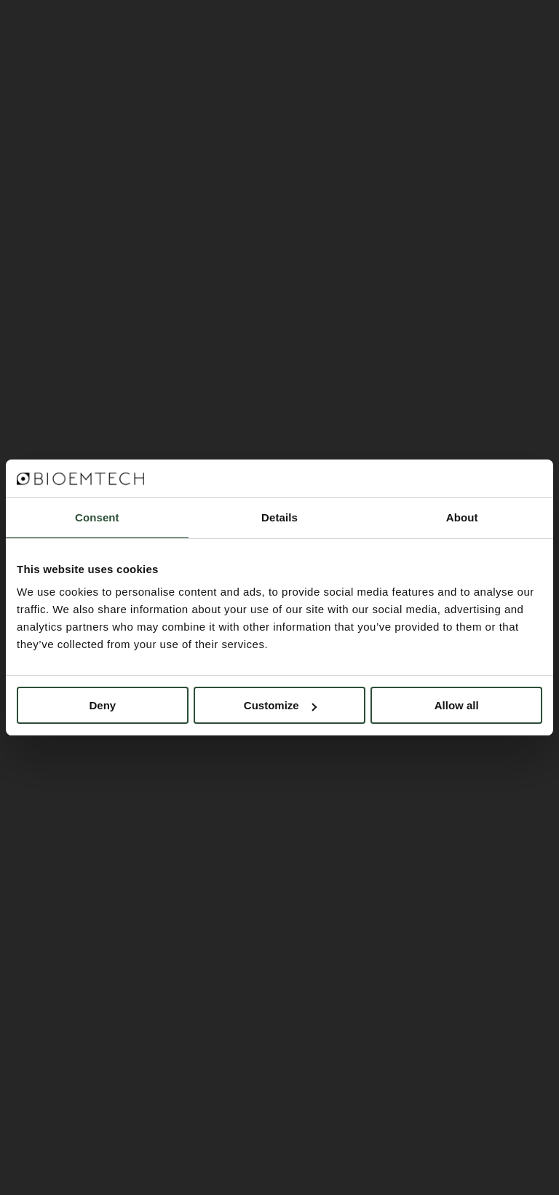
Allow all (457, 705)
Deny (102, 705)
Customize (280, 705)
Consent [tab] (97, 517)
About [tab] (462, 517)
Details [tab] (279, 517)
